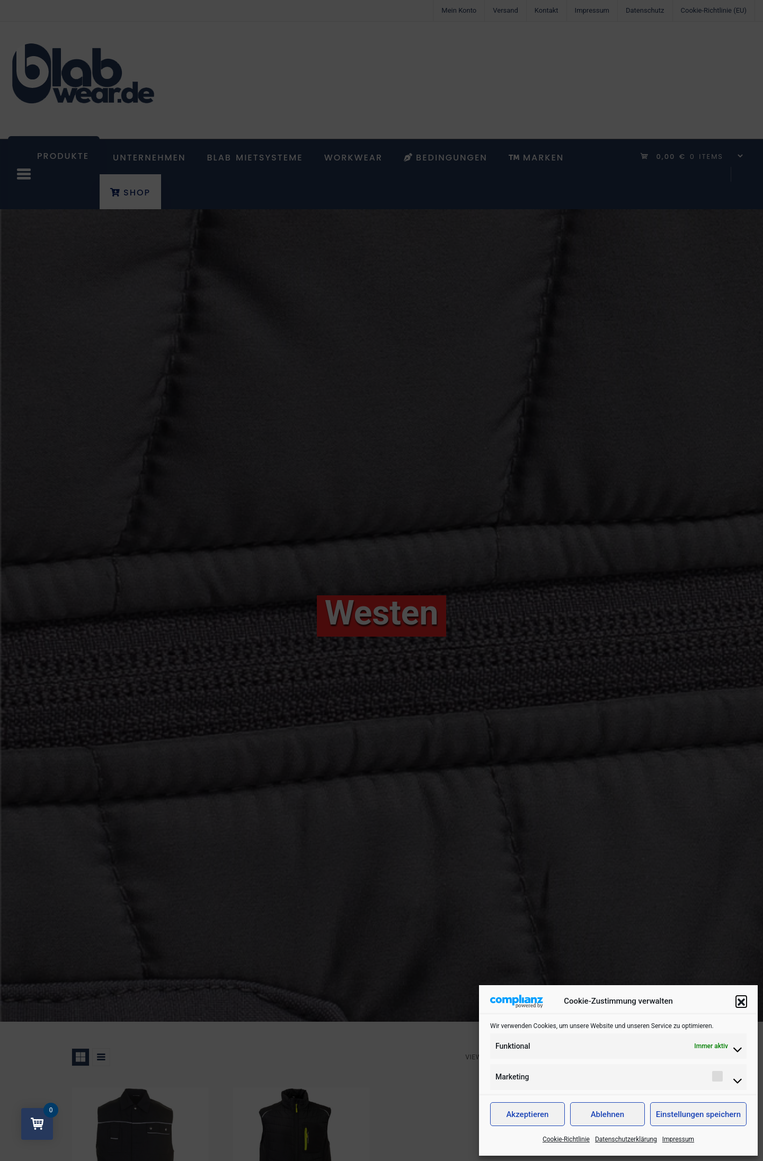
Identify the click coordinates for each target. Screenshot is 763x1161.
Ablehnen (607, 1114)
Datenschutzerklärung (626, 1139)
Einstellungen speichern (698, 1114)
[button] (741, 1001)
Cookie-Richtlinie (566, 1139)
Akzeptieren (527, 1114)
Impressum (678, 1139)
